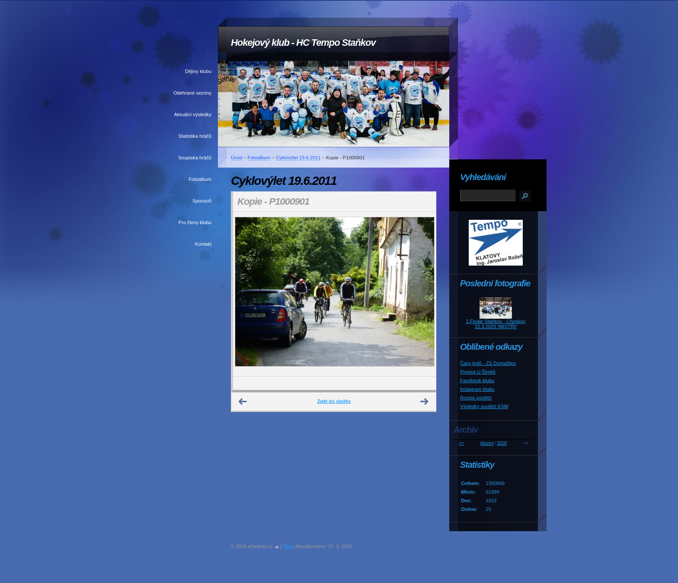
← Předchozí (243, 401)
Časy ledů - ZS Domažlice (488, 363)
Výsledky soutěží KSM (484, 406)
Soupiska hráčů (194, 157)
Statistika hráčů (195, 136)
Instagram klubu (477, 389)
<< (461, 443)
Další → (424, 401)
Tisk (287, 546)
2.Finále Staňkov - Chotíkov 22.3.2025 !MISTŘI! (495, 324)
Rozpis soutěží (476, 397)
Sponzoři (201, 200)
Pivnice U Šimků (477, 371)
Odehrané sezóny (192, 92)
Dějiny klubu (198, 71)
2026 (502, 443)
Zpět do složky (334, 401)
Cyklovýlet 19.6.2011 (298, 157)
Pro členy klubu (195, 222)
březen (487, 443)
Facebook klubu (477, 380)
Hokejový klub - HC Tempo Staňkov (303, 42)
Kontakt (203, 244)
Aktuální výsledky (192, 114)
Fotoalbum (200, 179)
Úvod (236, 157)
